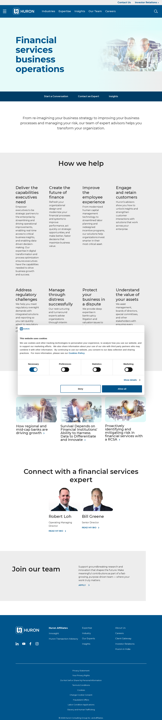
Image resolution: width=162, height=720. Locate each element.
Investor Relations (146, 2)
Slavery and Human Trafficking (81, 711)
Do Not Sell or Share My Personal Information (81, 682)
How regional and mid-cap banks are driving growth (32, 431)
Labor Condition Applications (81, 706)
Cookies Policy (77, 353)
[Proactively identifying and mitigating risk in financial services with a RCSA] (125, 422)
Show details (130, 380)
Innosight (54, 635)
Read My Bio (56, 532)
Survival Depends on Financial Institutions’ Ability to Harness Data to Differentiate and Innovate (79, 434)
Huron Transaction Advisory (63, 640)
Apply (82, 586)
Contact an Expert (88, 98)
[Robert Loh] (64, 511)
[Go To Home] (25, 12)
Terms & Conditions (81, 687)
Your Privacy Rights (81, 677)
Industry (86, 634)
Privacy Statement (81, 672)
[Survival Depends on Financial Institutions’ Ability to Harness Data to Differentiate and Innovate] (81, 423)
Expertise (67, 12)
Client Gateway (123, 640)
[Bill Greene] (97, 511)
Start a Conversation (56, 98)
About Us (120, 629)
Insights (82, 12)
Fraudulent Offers (81, 701)
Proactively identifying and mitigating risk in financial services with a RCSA (124, 434)
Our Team (97, 12)
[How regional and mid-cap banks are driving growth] (36, 423)
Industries (50, 12)
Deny (80, 389)
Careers (113, 12)
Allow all (122, 389)
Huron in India (122, 650)
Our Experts (88, 640)
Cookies (81, 691)
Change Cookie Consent (81, 696)
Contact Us (124, 2)
